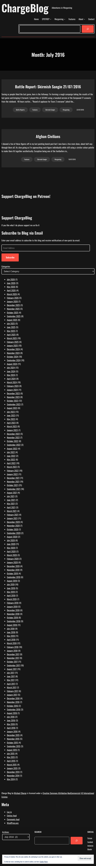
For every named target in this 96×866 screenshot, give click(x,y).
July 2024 (11, 367)
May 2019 (11, 591)
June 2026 (11, 283)
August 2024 (12, 364)
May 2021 (11, 503)
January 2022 (12, 474)
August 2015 (12, 749)
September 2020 (14, 533)
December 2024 (13, 349)
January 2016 (12, 731)
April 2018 (11, 639)
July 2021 (11, 496)
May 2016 (11, 724)
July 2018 (11, 628)
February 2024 (13, 386)
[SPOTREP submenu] (50, 19)
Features (34, 110)
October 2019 (12, 573)
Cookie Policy (44, 861)
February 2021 (12, 514)
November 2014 (13, 775)
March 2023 (12, 426)
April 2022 (11, 463)
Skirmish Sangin (50, 110)
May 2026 (11, 286)
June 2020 (11, 544)
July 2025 (11, 323)
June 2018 (11, 632)
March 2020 (12, 555)
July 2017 (10, 672)
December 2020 (13, 522)
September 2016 (13, 709)
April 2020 (11, 551)
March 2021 (12, 511)
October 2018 (12, 617)
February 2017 (12, 691)
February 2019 (12, 602)
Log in (9, 812)
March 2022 (12, 466)
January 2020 (12, 562)
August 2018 (12, 625)
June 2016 (11, 720)
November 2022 (13, 437)
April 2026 (11, 290)
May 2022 (11, 459)
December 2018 (13, 610)
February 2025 (13, 342)
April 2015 (11, 760)
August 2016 (12, 713)
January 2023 (12, 430)
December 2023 (13, 393)
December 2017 (13, 654)
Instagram (90, 845)
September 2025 (14, 316)
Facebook (90, 842)
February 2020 (13, 558)
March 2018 (12, 643)
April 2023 (11, 422)
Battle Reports (20, 110)
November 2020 (13, 525)
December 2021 (13, 478)
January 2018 (12, 650)
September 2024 (14, 360)
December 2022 (13, 433)
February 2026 (13, 297)
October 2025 (12, 312)
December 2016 (13, 698)
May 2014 (11, 779)
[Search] (88, 29)
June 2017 (11, 676)
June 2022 (11, 455)
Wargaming (66, 110)
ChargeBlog (24, 7)
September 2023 (14, 404)
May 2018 (11, 636)
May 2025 (11, 331)
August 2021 (12, 492)
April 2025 (11, 334)
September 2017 (13, 665)
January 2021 (12, 518)
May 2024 (11, 375)
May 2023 (11, 419)
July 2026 (11, 279)
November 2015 (13, 738)
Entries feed (12, 815)
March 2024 (12, 382)
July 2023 (11, 411)
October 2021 (12, 485)
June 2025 (11, 327)
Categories (5, 266)
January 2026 (12, 301)
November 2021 (13, 481)
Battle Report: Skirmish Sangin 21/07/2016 (48, 86)
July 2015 (11, 753)
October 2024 (12, 356)
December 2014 (13, 772)
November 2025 (13, 308)
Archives (5, 832)
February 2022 (13, 470)
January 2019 (12, 606)
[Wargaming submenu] (64, 19)
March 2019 (12, 599)
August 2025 (12, 319)
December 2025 (13, 305)
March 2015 (12, 764)
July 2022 (11, 452)
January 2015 (12, 768)
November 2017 (13, 658)
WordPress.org (12, 823)
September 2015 (13, 746)
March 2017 (11, 687)
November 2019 (13, 569)
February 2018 (12, 647)
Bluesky (89, 849)
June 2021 (11, 500)
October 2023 (12, 400)
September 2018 (13, 621)
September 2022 (14, 444)
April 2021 (11, 507)
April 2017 (11, 683)
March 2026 (12, 294)
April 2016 (11, 727)
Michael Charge (20, 793)
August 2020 (12, 536)
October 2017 (12, 661)
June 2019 (11, 588)
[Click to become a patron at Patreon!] (48, 210)
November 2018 (13, 614)
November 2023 (13, 397)
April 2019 (11, 595)
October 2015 (12, 742)
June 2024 (11, 371)
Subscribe (10, 257)
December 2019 (13, 566)
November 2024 (13, 353)
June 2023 (11, 415)
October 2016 (12, 705)
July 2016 (11, 716)
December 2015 (13, 735)
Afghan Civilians (48, 136)
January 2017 (12, 694)
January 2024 (12, 389)
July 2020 (11, 540)
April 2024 (11, 378)
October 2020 (12, 529)
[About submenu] (84, 19)
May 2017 (11, 680)
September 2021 (13, 489)
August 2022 (12, 448)
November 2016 (13, 702)
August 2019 (12, 580)
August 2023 (12, 408)
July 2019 (11, 584)
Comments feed (13, 819)
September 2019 (13, 577)
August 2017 (12, 669)
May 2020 (11, 547)
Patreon (89, 838)
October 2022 (12, 441)
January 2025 (12, 345)
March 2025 (12, 338)
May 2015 (11, 757)
